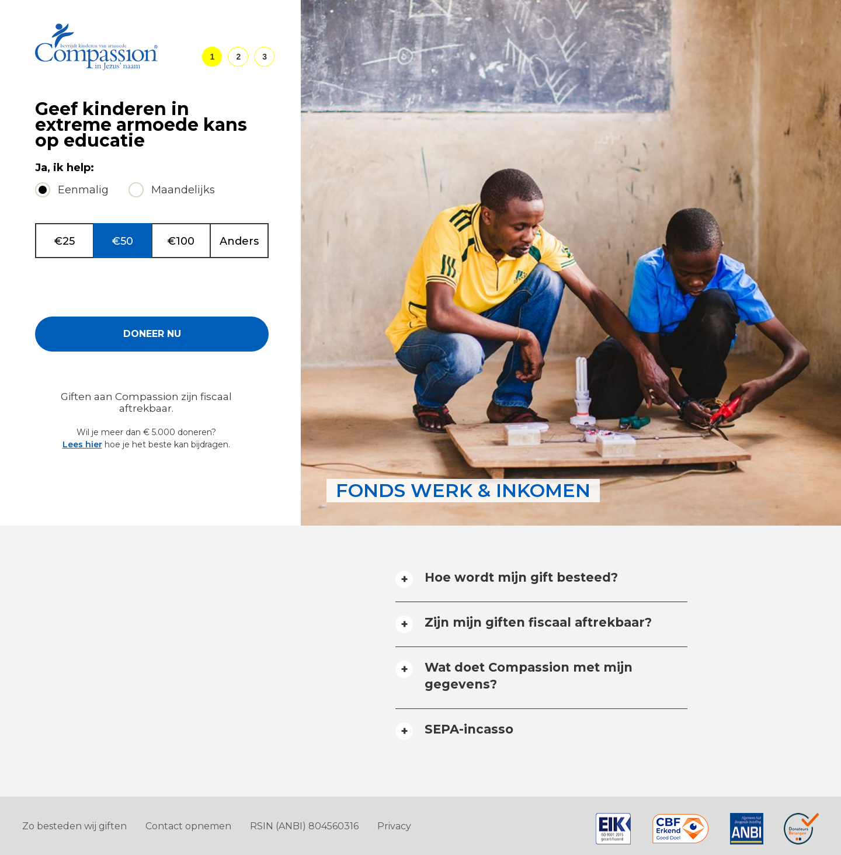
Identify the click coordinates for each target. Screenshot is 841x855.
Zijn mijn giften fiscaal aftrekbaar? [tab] (538, 622)
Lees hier (82, 444)
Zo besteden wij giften (74, 826)
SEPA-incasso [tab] (469, 729)
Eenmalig (83, 189)
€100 (181, 241)
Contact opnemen (188, 826)
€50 (122, 241)
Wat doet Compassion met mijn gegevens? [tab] (529, 675)
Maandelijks (183, 189)
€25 (64, 241)
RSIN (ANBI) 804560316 (304, 826)
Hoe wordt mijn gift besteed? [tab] (521, 577)
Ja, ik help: (64, 168)
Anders (239, 241)
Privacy (394, 826)
